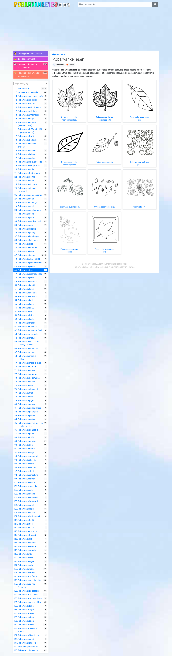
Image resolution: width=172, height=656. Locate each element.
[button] (30, 53)
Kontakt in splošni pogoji (115, 264)
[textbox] (31, 83)
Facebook (59, 65)
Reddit (70, 65)
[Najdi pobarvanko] (155, 4)
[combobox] (30, 83)
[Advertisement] (86, 28)
